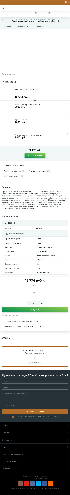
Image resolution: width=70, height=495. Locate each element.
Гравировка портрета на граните (27, 105)
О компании (35, 433)
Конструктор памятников (35, 454)
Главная (35, 425)
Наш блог (35, 447)
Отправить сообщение (35, 411)
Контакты (35, 469)
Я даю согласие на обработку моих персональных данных (36, 417)
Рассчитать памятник (35, 461)
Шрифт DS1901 (20, 120)
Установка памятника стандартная (28, 135)
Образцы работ (35, 440)
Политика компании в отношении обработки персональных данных (35, 488)
